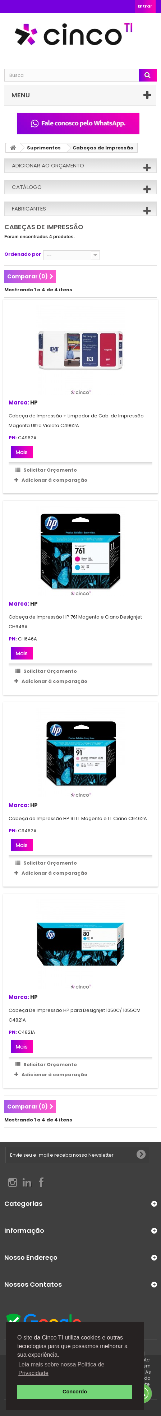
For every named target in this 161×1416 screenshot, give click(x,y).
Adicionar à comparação (54, 480)
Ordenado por (22, 254)
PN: (13, 438)
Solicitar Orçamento (49, 470)
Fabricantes (29, 208)
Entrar (145, 6)
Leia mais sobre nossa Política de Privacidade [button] (61, 1368)
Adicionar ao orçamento (48, 165)
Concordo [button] (75, 1391)
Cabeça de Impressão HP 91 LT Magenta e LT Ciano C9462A (78, 818)
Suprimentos (44, 147)
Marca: (19, 402)
